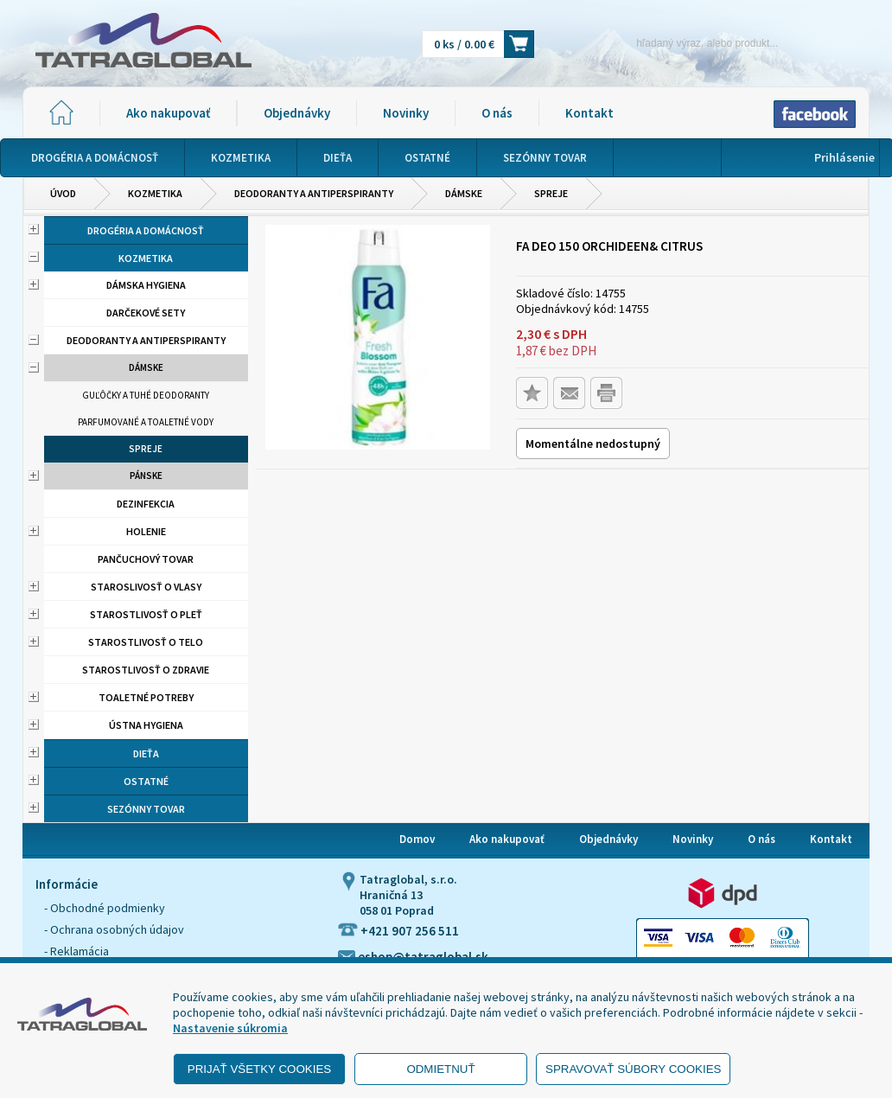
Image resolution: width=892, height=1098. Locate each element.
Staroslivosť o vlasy (146, 586)
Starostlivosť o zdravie (145, 669)
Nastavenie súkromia (230, 1028)
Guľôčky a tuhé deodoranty (145, 395)
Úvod (63, 193)
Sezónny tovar (146, 808)
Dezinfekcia (146, 503)
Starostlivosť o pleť (146, 614)
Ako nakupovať (168, 113)
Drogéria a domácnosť (145, 230)
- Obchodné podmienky (104, 908)
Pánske (146, 475)
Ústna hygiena (146, 724)
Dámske (463, 193)
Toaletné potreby (146, 697)
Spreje (551, 193)
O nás (497, 113)
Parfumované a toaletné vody (145, 422)
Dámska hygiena (146, 284)
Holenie (146, 531)
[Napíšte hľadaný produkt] (677, 43)
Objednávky (297, 113)
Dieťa (146, 753)
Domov (417, 839)
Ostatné (146, 781)
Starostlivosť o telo (145, 641)
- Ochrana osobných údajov (114, 929)
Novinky (406, 113)
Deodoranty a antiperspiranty (313, 193)
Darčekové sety (145, 312)
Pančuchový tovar (146, 558)
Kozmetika (155, 193)
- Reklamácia (76, 951)
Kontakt (589, 113)
